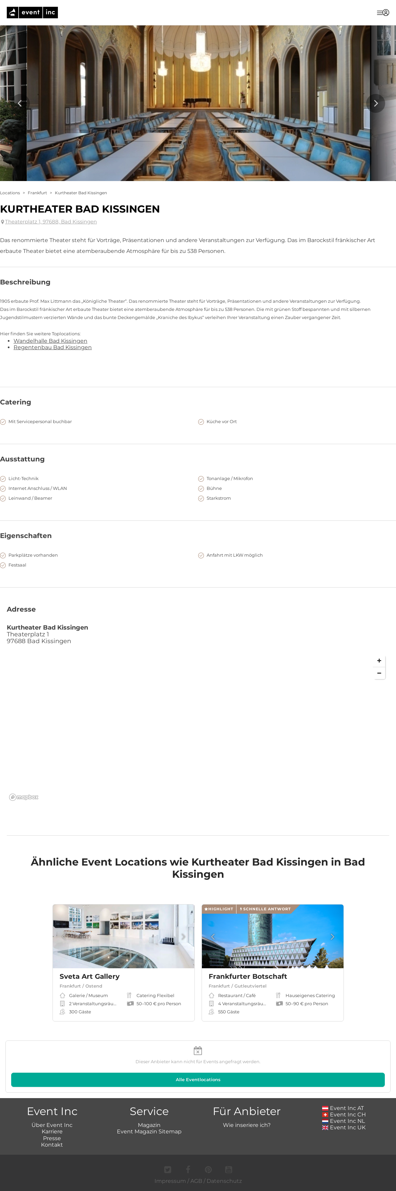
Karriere (52, 1131)
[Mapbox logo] (24, 797)
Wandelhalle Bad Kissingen (50, 341)
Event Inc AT (343, 1108)
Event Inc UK (344, 1127)
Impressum (170, 1181)
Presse (52, 1138)
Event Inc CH (344, 1114)
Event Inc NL (343, 1121)
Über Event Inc (52, 1125)
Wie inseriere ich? (247, 1125)
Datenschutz (224, 1181)
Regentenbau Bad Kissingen (53, 347)
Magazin (149, 1125)
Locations (10, 192)
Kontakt (52, 1145)
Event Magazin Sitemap (149, 1131)
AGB (196, 1181)
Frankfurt (37, 192)
